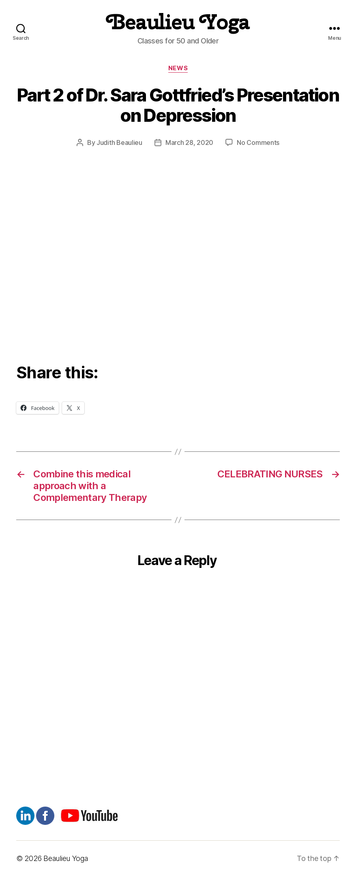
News (178, 68)
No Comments (258, 142)
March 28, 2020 (189, 142)
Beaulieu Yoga (178, 21)
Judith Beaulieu (119, 142)
